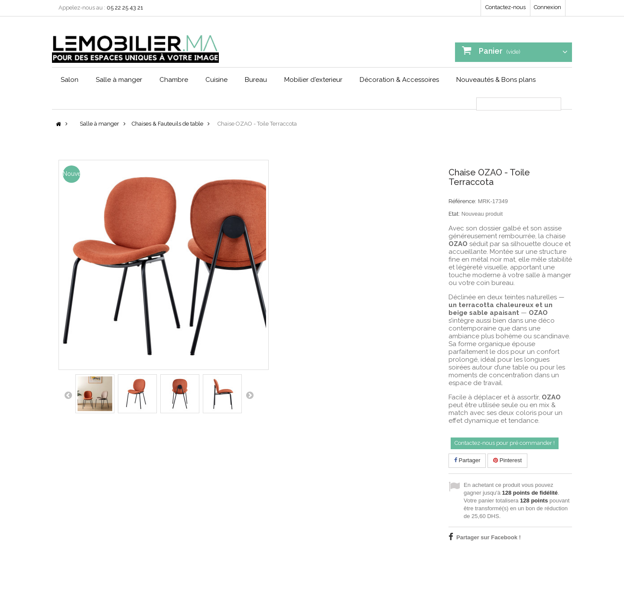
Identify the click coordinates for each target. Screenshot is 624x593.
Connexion (547, 7)
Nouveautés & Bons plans (496, 80)
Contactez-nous (505, 7)
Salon (69, 80)
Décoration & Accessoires (399, 80)
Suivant (249, 395)
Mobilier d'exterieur (313, 80)
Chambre (173, 80)
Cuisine (216, 80)
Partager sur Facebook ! (488, 537)
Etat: (454, 214)
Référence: (462, 201)
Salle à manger (119, 80)
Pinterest (507, 460)
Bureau (256, 80)
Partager (467, 460)
